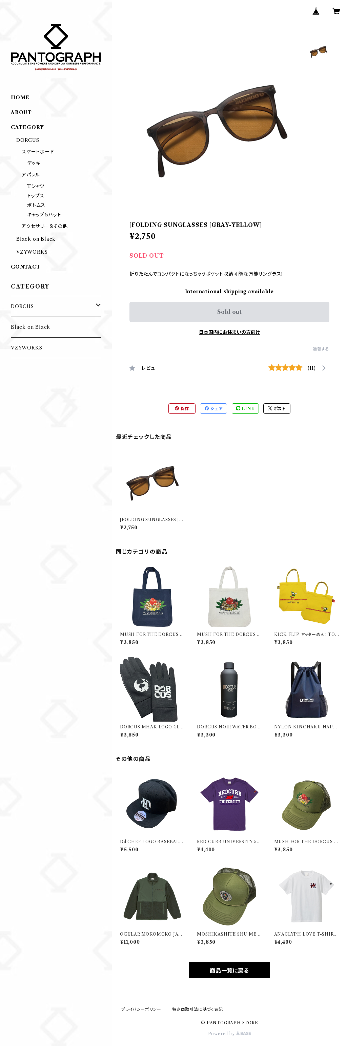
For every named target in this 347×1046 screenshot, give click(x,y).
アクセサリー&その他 (45, 226)
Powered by (229, 1033)
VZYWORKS (31, 252)
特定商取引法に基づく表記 (197, 1009)
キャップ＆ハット (44, 215)
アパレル (31, 175)
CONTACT (26, 267)
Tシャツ (35, 186)
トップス (35, 196)
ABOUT (21, 112)
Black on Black (36, 239)
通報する (321, 348)
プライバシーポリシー (141, 1009)
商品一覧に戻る (229, 970)
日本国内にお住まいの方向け (229, 332)
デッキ (33, 163)
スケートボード (38, 152)
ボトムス (36, 205)
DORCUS (27, 140)
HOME (20, 97)
